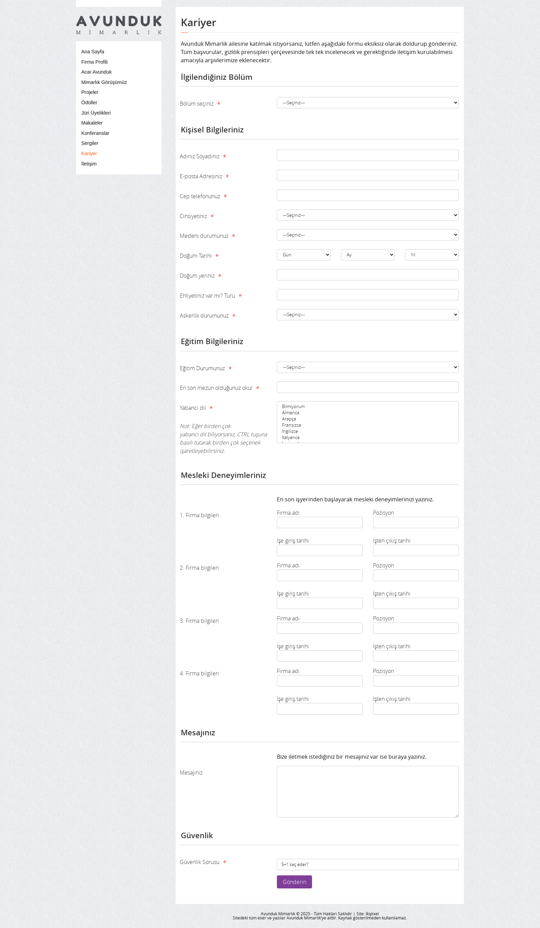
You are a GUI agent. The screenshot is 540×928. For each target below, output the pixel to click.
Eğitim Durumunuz (206, 368)
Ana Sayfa (92, 51)
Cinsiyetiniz (197, 216)
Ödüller (89, 102)
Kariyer (89, 153)
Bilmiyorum (367, 407)
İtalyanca (367, 438)
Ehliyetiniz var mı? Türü (211, 296)
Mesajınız (191, 772)
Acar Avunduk (96, 72)
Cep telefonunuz (203, 196)
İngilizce (367, 431)
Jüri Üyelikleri (96, 113)
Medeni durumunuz (207, 236)
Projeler (89, 92)
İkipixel (372, 913)
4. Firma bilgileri (199, 673)
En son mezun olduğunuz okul (219, 388)
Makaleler (92, 123)
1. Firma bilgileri (199, 515)
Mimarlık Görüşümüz (104, 82)
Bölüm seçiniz (200, 104)
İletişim (89, 164)
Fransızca (367, 425)
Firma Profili (94, 62)
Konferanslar (95, 133)
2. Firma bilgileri (199, 568)
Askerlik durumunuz (208, 316)
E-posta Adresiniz (204, 176)
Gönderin (294, 882)
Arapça (367, 419)
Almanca (367, 413)
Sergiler (89, 143)
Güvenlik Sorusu (203, 862)
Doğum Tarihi (199, 256)
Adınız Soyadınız (203, 156)
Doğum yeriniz (200, 276)
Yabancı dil (223, 429)
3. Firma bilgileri (199, 621)
